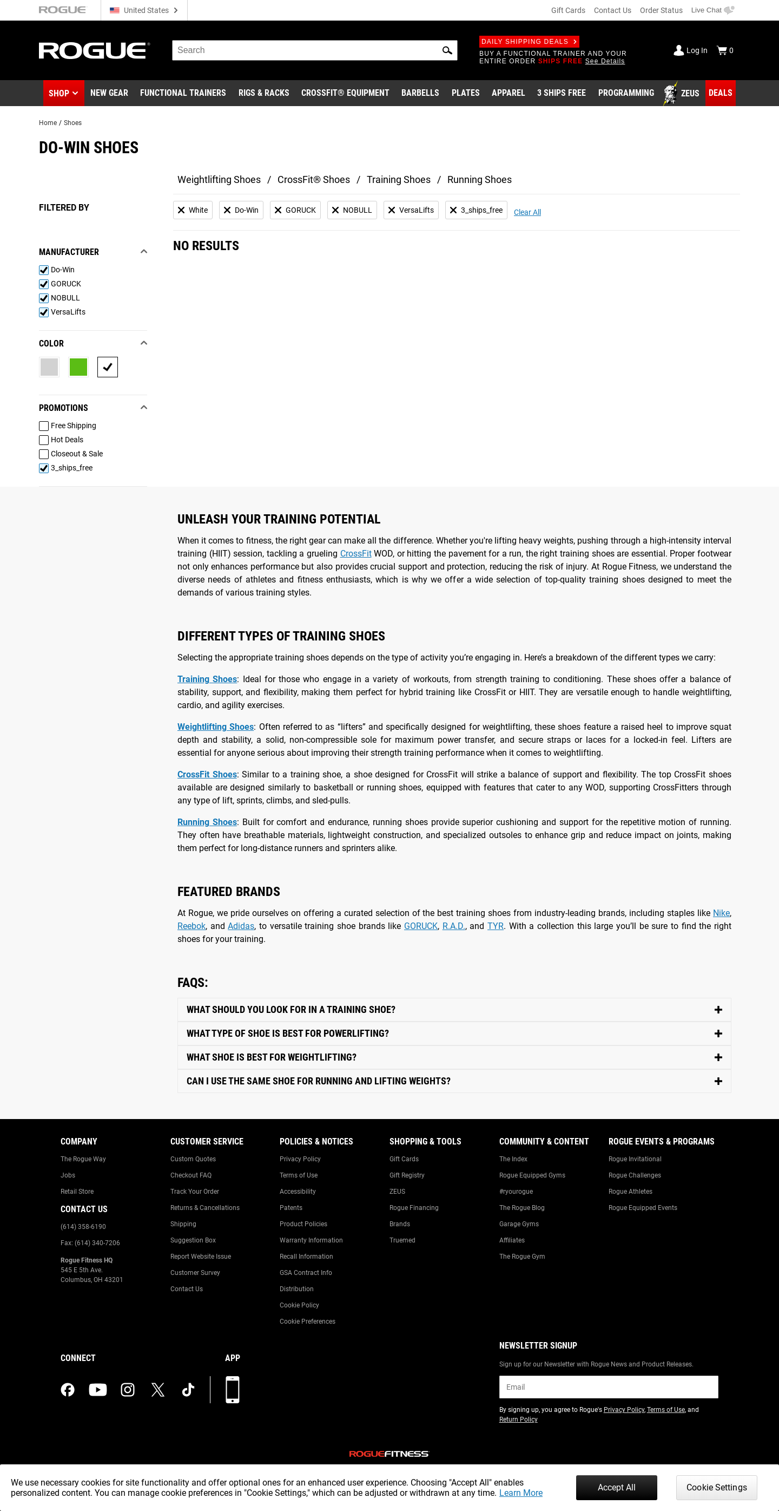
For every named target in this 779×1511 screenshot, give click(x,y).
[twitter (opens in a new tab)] (157, 1389)
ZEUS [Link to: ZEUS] (397, 1191)
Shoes (73, 123)
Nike (721, 913)
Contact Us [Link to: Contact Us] (186, 1289)
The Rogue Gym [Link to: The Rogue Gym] (522, 1256)
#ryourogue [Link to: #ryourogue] (516, 1191)
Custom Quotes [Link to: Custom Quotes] (193, 1159)
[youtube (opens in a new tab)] (97, 1389)
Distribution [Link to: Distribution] (297, 1289)
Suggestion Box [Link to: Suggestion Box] (193, 1240)
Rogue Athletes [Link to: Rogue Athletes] (630, 1191)
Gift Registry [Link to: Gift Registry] (407, 1175)
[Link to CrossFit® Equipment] (345, 93)
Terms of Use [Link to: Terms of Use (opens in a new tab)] (666, 1410)
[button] (447, 50)
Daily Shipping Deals (529, 41)
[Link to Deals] (720, 93)
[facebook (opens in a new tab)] (67, 1389)
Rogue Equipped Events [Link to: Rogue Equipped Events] (643, 1208)
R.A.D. (454, 926)
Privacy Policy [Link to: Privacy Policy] (300, 1159)
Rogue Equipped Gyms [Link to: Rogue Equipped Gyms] (532, 1175)
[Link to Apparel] (508, 93)
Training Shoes (399, 179)
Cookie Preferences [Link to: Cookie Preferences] (307, 1321)
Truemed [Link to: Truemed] (402, 1240)
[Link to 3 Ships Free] (561, 93)
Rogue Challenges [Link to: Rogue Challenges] (635, 1175)
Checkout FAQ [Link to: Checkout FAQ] (191, 1175)
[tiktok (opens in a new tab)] (188, 1389)
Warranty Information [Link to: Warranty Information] (311, 1240)
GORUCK (421, 926)
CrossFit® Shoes (314, 179)
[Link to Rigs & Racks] (264, 93)
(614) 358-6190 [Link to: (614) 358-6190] (83, 1227)
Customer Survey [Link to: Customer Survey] (195, 1273)
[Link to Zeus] (683, 93)
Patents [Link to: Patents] (291, 1208)
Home (48, 123)
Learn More (521, 1493)
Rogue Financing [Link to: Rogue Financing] (414, 1208)
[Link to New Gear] (109, 93)
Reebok (191, 926)
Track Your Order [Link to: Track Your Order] (194, 1191)
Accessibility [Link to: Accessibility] (298, 1191)
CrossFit (356, 553)
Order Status (661, 10)
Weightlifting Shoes (219, 179)
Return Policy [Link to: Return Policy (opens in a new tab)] (518, 1419)
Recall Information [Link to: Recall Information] (306, 1256)
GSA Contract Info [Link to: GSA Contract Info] (306, 1273)
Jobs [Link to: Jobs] (68, 1175)
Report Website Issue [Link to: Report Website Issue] (200, 1256)
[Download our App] (232, 1389)
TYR (495, 926)
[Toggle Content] (454, 1010)
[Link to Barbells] (420, 93)
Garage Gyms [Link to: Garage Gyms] (519, 1224)
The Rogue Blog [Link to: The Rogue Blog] (522, 1208)
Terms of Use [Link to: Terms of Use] (299, 1175)
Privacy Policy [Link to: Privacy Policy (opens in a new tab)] (624, 1410)
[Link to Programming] (626, 93)
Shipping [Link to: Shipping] (183, 1224)
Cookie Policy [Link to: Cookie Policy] (299, 1305)
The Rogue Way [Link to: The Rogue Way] (83, 1159)
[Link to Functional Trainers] (183, 93)
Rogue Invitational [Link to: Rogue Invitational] (635, 1159)
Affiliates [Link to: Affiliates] (512, 1240)
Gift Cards (568, 10)
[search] (315, 50)
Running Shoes (479, 179)
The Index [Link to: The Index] (513, 1159)
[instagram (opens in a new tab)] (127, 1389)
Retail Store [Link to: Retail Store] (77, 1191)
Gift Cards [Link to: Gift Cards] (404, 1159)
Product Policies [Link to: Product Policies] (303, 1224)
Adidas (241, 926)
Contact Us (612, 10)
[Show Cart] (725, 50)
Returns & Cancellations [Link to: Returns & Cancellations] (205, 1208)
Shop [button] (59, 93)
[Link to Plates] (465, 93)
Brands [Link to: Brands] (400, 1224)
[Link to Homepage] (94, 50)
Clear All (527, 212)
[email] (608, 1387)
